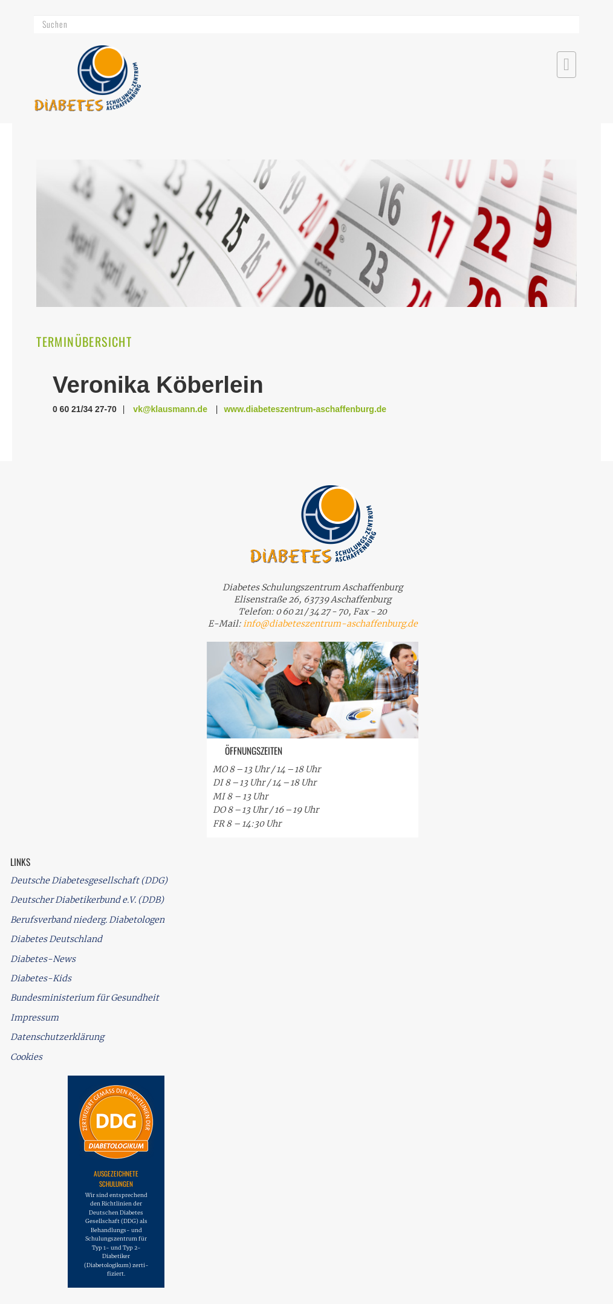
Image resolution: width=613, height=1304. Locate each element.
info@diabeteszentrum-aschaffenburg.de (330, 623)
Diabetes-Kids (40, 978)
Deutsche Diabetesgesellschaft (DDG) (88, 880)
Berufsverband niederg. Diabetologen (87, 919)
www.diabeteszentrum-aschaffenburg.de (305, 409)
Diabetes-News (43, 959)
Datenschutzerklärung (57, 1036)
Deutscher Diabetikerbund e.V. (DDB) (87, 899)
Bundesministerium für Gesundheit (84, 997)
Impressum (34, 1017)
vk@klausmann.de (170, 409)
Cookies (26, 1056)
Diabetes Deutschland (56, 939)
